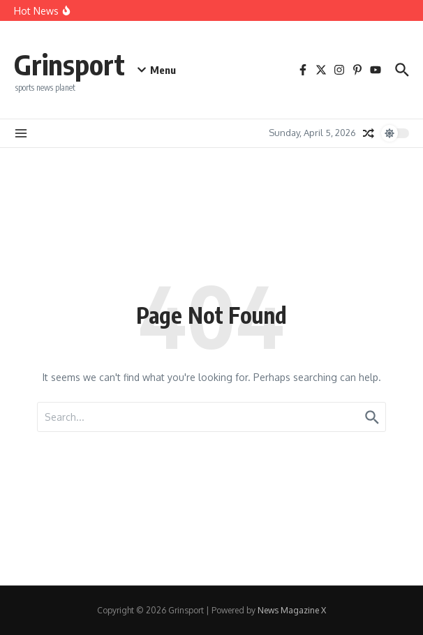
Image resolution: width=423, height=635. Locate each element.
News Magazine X (292, 610)
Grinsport (69, 64)
